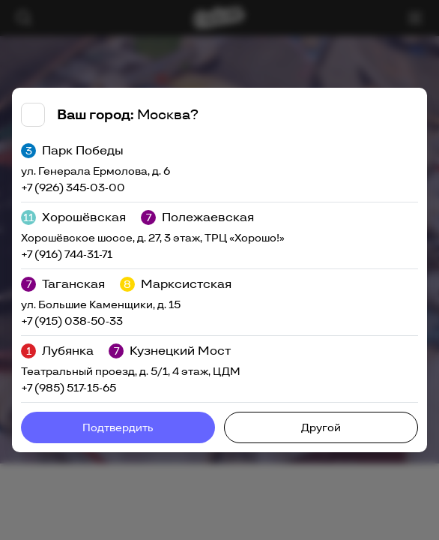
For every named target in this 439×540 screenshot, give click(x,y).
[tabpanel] (219, 270)
